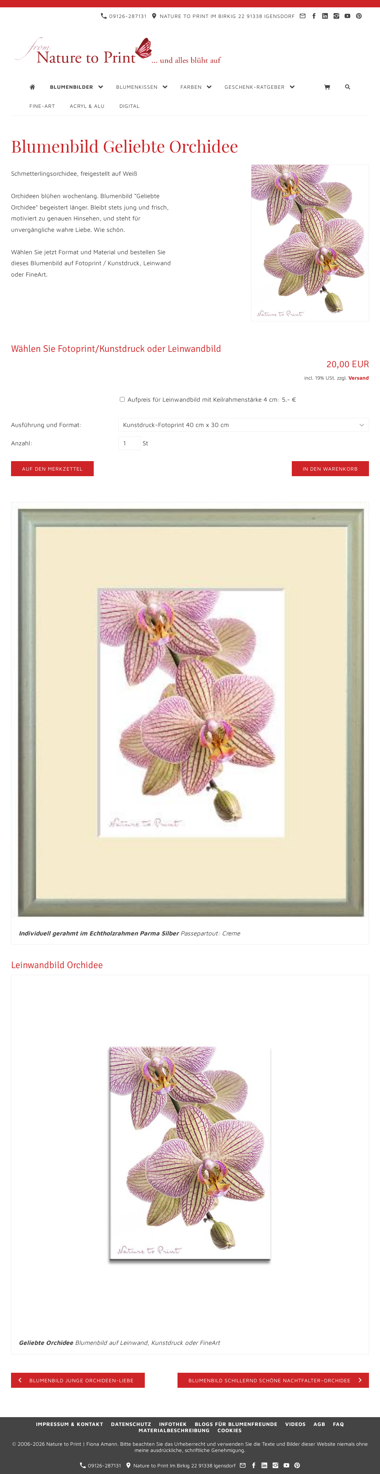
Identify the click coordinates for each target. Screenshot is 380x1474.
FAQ (338, 1424)
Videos (295, 1424)
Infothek (173, 1424)
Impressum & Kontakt (69, 1424)
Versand (358, 378)
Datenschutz (131, 1424)
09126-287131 (124, 16)
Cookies (230, 1430)
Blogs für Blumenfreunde (236, 1424)
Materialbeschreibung (174, 1430)
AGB (319, 1424)
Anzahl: (22, 443)
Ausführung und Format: (46, 424)
